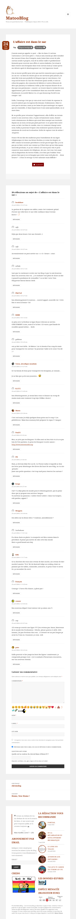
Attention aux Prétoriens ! (54, 858)
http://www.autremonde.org (22, 444)
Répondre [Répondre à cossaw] (16, 613)
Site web (15, 731)
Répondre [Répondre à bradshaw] (16, 219)
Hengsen (18, 511)
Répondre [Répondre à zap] (16, 640)
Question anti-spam (19, 751)
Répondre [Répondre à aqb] (16, 239)
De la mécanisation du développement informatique (55, 836)
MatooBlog (17, 18)
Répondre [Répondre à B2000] (16, 332)
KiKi (17, 555)
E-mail (15, 723)
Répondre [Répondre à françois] (16, 593)
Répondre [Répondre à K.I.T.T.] (16, 403)
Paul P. (18, 432)
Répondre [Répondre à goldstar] (16, 356)
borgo (17, 484)
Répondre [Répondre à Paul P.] (16, 449)
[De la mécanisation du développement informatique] (42, 835)
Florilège (39, 47)
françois (18, 582)
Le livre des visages (53, 847)
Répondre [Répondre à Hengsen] (16, 523)
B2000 (17, 315)
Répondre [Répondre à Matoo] (16, 425)
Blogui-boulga (24, 47)
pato (17, 647)
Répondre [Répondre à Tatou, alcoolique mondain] (16, 381)
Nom (14, 715)
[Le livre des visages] (42, 849)
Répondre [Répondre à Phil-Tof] (16, 307)
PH (16, 457)
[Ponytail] (42, 825)
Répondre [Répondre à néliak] (16, 285)
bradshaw (19, 202)
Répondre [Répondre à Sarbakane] (16, 547)
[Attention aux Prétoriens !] (42, 859)
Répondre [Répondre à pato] (16, 664)
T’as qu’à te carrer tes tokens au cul (56, 868)
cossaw (18, 601)
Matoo (17, 411)
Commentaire (17, 681)
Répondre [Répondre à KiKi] (16, 574)
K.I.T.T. (18, 388)
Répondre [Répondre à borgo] (16, 503)
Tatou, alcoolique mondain (26, 364)
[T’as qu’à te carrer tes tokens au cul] (42, 869)
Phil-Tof (18, 293)
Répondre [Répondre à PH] (16, 476)
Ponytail (51, 822)
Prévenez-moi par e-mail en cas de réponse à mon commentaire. (37, 747)
